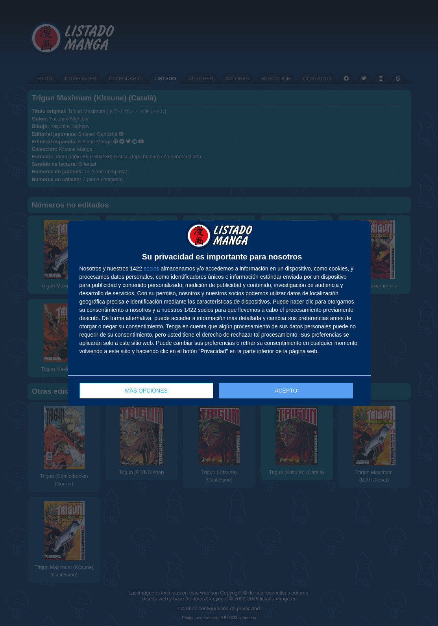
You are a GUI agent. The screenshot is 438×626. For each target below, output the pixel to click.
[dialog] (219, 313)
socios (151, 268)
